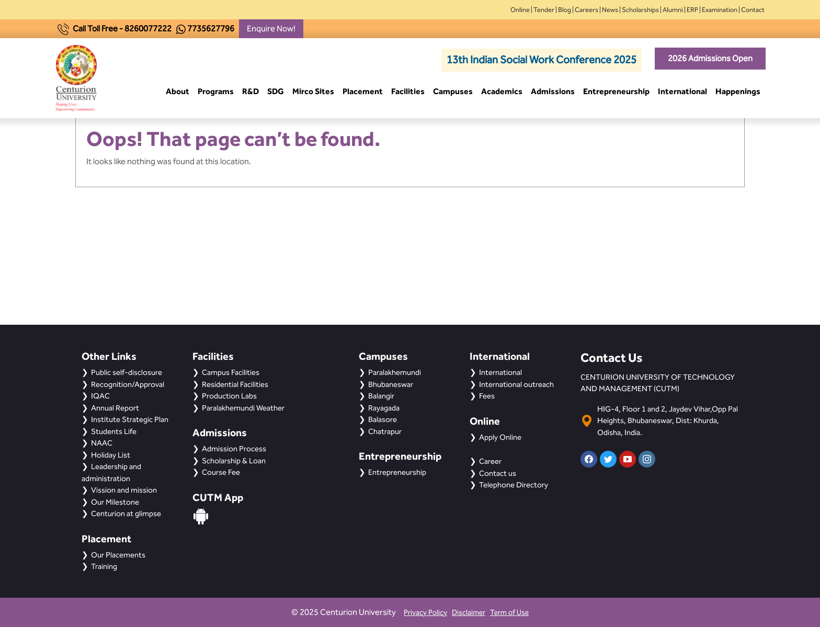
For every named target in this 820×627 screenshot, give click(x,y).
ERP (692, 10)
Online (520, 10)
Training (104, 566)
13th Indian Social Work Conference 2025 (541, 59)
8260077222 (148, 28)
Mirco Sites (313, 91)
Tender (543, 10)
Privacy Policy (425, 612)
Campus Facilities (230, 372)
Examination (719, 10)
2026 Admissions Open (710, 58)
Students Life (113, 431)
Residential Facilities (235, 384)
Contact (753, 10)
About (177, 91)
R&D (250, 91)
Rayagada (384, 408)
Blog (564, 10)
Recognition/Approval (127, 384)
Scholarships (640, 10)
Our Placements (118, 555)
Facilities (408, 91)
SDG (275, 91)
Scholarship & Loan (234, 460)
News (610, 10)
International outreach (516, 384)
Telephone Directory (513, 484)
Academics (501, 91)
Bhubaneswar (390, 384)
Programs (216, 91)
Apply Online (500, 437)
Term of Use (509, 612)
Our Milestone (115, 502)
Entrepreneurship (616, 91)
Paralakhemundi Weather (243, 408)
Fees (487, 396)
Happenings (737, 91)
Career (490, 461)
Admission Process (234, 448)
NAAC (101, 443)
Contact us (497, 473)
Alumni (673, 10)
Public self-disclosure (126, 372)
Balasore (382, 419)
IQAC (100, 396)
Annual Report (115, 408)
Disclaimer (468, 612)
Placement (363, 91)
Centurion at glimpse (126, 513)
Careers (586, 10)
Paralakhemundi (394, 372)
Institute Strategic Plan (129, 419)
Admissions (553, 91)
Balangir (381, 396)
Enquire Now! (271, 28)
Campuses (453, 91)
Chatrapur (385, 431)
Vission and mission (124, 490)
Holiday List (110, 455)
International (682, 91)
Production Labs (229, 396)
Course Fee (221, 472)
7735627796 (210, 28)
